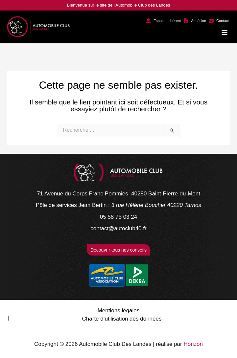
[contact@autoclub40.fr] (118, 228)
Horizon (193, 344)
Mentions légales (119, 310)
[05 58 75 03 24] (118, 217)
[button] (163, 20)
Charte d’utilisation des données (122, 319)
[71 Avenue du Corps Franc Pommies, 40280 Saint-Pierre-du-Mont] (118, 194)
